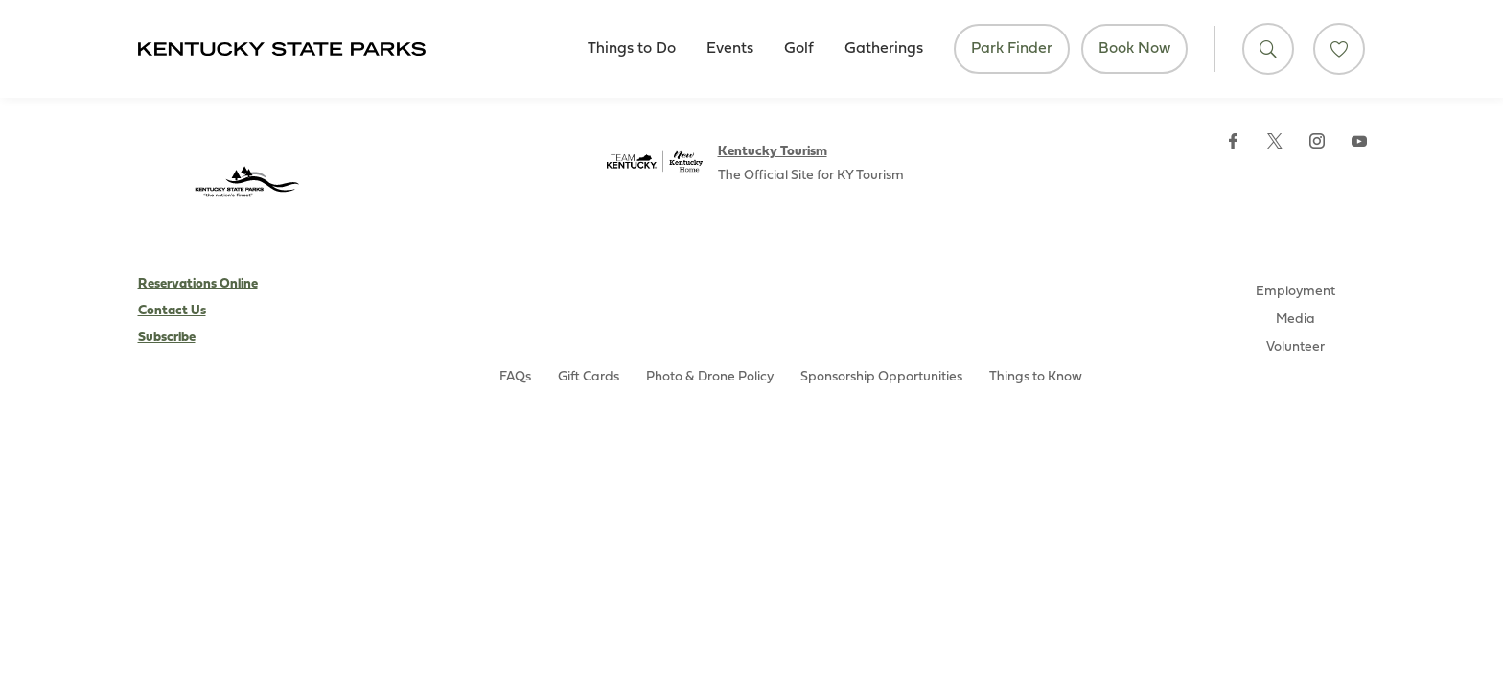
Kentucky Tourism (772, 152)
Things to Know (1035, 377)
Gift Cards (588, 377)
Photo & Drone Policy (710, 377)
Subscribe (167, 338)
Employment (1295, 292)
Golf (799, 49)
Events (729, 49)
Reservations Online (198, 284)
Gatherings (883, 49)
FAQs (515, 377)
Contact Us (172, 311)
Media (1295, 319)
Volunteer (1295, 347)
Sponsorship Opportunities (881, 377)
